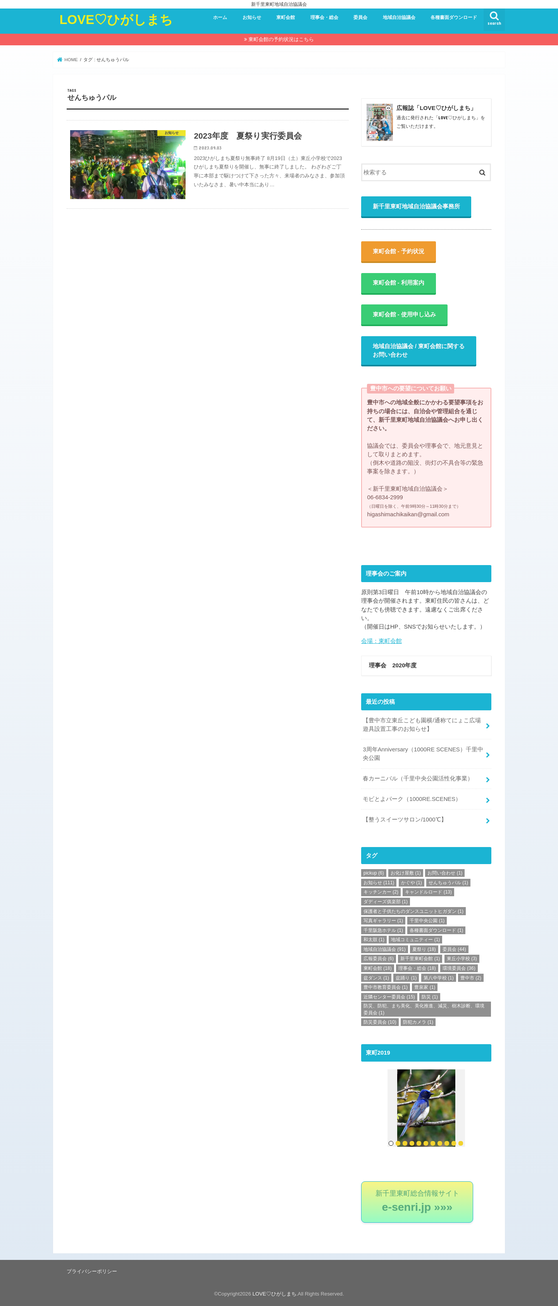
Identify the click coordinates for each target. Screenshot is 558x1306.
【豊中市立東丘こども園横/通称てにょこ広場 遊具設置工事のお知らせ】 (424, 724)
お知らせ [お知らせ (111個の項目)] (378, 882)
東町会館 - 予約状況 (398, 251)
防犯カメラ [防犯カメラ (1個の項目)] (418, 1022)
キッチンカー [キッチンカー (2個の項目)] (380, 892)
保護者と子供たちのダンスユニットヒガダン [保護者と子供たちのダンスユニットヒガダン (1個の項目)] (413, 911)
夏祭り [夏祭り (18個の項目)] (424, 949)
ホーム (220, 17)
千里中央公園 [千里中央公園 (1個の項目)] (427, 920)
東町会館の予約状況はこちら (281, 39)
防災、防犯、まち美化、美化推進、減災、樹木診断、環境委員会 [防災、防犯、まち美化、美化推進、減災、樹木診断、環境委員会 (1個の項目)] (423, 1009)
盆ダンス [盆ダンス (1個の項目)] (376, 978)
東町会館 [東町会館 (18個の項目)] (377, 968)
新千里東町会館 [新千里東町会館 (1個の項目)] (420, 958)
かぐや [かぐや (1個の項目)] (411, 882)
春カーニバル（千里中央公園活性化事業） (418, 778)
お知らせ (252, 17)
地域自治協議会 (399, 17)
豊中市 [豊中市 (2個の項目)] (470, 978)
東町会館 (285, 17)
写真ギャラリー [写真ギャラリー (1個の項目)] (383, 920)
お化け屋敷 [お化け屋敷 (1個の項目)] (406, 873)
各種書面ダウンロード (454, 17)
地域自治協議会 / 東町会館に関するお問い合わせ (419, 350)
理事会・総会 (324, 17)
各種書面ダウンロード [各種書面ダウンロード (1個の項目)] (436, 930)
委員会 (360, 17)
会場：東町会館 (381, 641)
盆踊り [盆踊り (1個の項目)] (406, 978)
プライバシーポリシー (92, 1271)
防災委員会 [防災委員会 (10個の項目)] (379, 1022)
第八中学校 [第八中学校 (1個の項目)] (439, 978)
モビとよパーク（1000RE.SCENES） (412, 799)
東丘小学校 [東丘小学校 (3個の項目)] (462, 958)
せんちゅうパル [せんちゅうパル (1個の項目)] (448, 882)
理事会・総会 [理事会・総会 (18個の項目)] (417, 968)
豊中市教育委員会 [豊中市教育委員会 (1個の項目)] (385, 987)
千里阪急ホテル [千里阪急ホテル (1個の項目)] (383, 930)
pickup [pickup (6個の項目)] (373, 873)
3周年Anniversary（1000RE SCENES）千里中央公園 (423, 753)
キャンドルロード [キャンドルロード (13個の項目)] (428, 892)
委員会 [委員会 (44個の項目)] (454, 949)
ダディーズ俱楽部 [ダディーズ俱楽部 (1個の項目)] (385, 901)
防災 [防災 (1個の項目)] (430, 997)
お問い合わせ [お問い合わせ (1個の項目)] (444, 873)
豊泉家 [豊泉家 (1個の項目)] (424, 987)
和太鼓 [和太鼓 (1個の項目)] (373, 939)
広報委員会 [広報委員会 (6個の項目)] (378, 958)
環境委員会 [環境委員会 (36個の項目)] (459, 968)
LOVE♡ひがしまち (116, 19)
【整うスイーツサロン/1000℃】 (404, 819)
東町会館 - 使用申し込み (404, 314)
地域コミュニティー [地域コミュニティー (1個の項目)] (415, 939)
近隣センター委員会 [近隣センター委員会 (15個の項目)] (389, 997)
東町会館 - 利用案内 (398, 283)
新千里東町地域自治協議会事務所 (416, 206)
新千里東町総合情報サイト (417, 1201)
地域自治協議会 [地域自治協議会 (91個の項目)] (384, 949)
